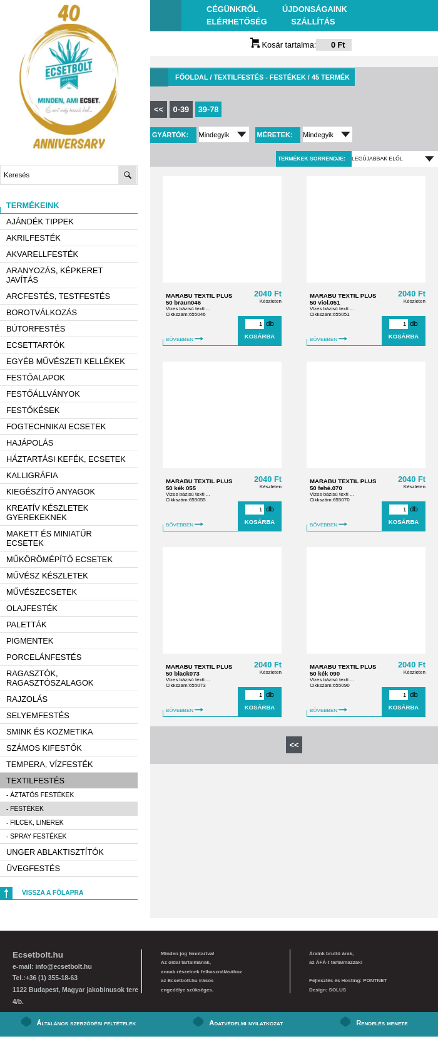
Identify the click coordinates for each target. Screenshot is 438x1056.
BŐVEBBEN (185, 339)
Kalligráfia (32, 475)
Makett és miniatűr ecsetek (49, 538)
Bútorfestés (35, 328)
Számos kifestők (44, 748)
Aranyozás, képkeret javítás (54, 275)
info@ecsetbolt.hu (63, 966)
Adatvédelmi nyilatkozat (246, 1023)
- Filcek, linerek (35, 822)
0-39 (181, 109)
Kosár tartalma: (301, 45)
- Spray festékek (36, 836)
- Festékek (25, 808)
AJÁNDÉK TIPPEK (40, 221)
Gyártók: (171, 135)
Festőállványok (43, 394)
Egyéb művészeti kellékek (65, 361)
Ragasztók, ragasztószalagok (49, 678)
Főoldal (191, 77)
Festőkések (32, 410)
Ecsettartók (35, 345)
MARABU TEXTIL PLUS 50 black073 (199, 670)
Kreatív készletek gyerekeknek (47, 512)
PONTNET (375, 980)
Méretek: (276, 135)
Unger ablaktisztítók (55, 852)
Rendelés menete (381, 1023)
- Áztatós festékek (40, 795)
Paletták (26, 624)
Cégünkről (232, 9)
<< (158, 109)
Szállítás (313, 21)
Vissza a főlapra (52, 892)
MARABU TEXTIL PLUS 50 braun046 (199, 299)
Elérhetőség (236, 21)
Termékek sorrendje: (311, 158)
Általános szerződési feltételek (86, 1023)
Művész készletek (47, 575)
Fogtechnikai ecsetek (56, 426)
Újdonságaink (314, 9)
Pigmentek (29, 641)
